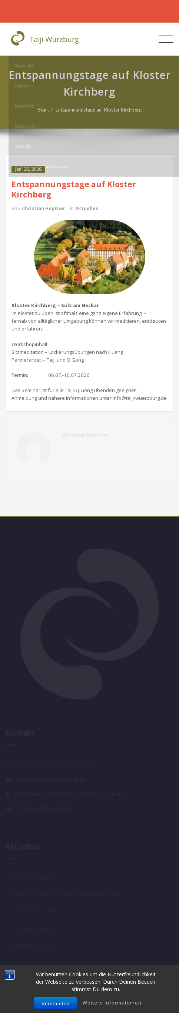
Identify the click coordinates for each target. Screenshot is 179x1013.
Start (46, 110)
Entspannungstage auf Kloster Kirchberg (102, 110)
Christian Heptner (43, 208)
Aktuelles (86, 208)
